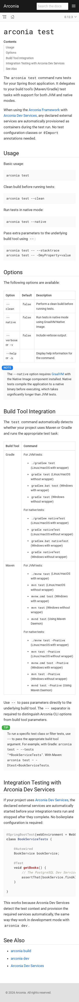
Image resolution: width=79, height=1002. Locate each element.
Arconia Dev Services (20, 115)
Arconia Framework (44, 110)
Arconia (11, 6)
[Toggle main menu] (73, 6)
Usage (10, 47)
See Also (11, 68)
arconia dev (20, 958)
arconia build (21, 951)
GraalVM (58, 374)
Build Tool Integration (20, 58)
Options (11, 52)
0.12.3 (68, 17)
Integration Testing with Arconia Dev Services (35, 63)
